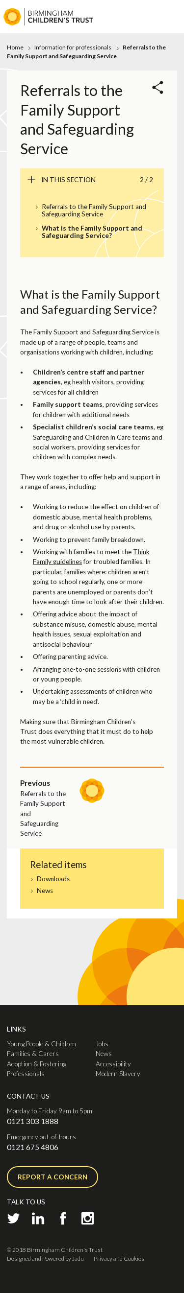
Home (15, 47)
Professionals (26, 1074)
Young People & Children (41, 1044)
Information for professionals (72, 47)
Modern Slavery (118, 1074)
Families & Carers (33, 1054)
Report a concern (52, 1177)
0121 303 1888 (32, 1121)
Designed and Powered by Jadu (45, 1258)
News (45, 890)
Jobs (102, 1044)
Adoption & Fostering (36, 1064)
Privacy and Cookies (119, 1258)
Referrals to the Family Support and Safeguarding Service (94, 210)
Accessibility (113, 1064)
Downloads (53, 879)
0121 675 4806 (32, 1147)
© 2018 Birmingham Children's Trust (55, 1249)
